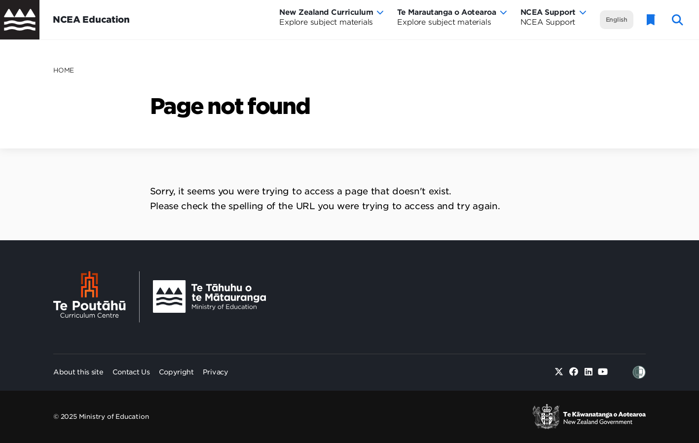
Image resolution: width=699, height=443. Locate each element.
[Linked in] (588, 372)
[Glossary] (651, 20)
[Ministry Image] (209, 296)
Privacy (215, 372)
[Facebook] (574, 372)
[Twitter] (559, 372)
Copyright (176, 372)
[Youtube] (603, 372)
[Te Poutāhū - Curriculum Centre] (96, 297)
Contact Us (131, 372)
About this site (78, 372)
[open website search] (677, 20)
